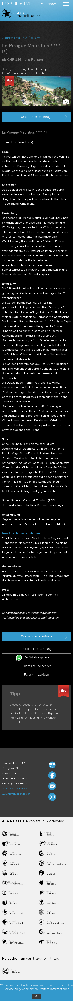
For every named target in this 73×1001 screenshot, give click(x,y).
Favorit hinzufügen (36, 674)
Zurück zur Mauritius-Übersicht (21, 38)
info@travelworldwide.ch (16, 788)
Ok (36, 996)
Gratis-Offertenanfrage (44, 117)
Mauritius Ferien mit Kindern (21, 533)
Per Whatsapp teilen (37, 657)
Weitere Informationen (54, 989)
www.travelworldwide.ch (16, 793)
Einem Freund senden (36, 666)
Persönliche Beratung (37, 649)
